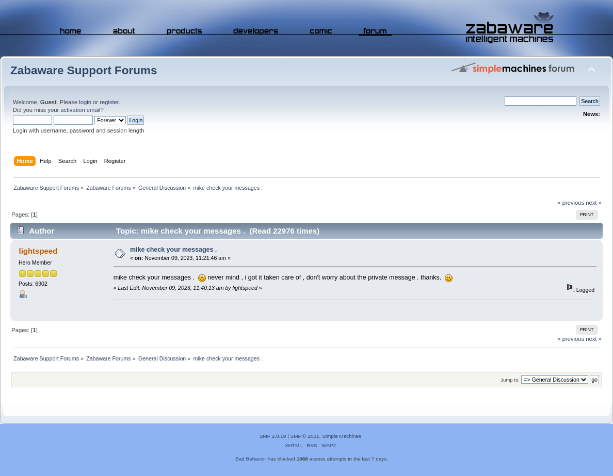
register (109, 102)
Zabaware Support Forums (83, 70)
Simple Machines (341, 436)
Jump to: (510, 380)
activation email (80, 110)
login (85, 102)
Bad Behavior (250, 459)
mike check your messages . (173, 249)
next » (594, 203)
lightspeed (38, 251)
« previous (570, 203)
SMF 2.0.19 (273, 436)
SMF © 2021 (305, 436)
